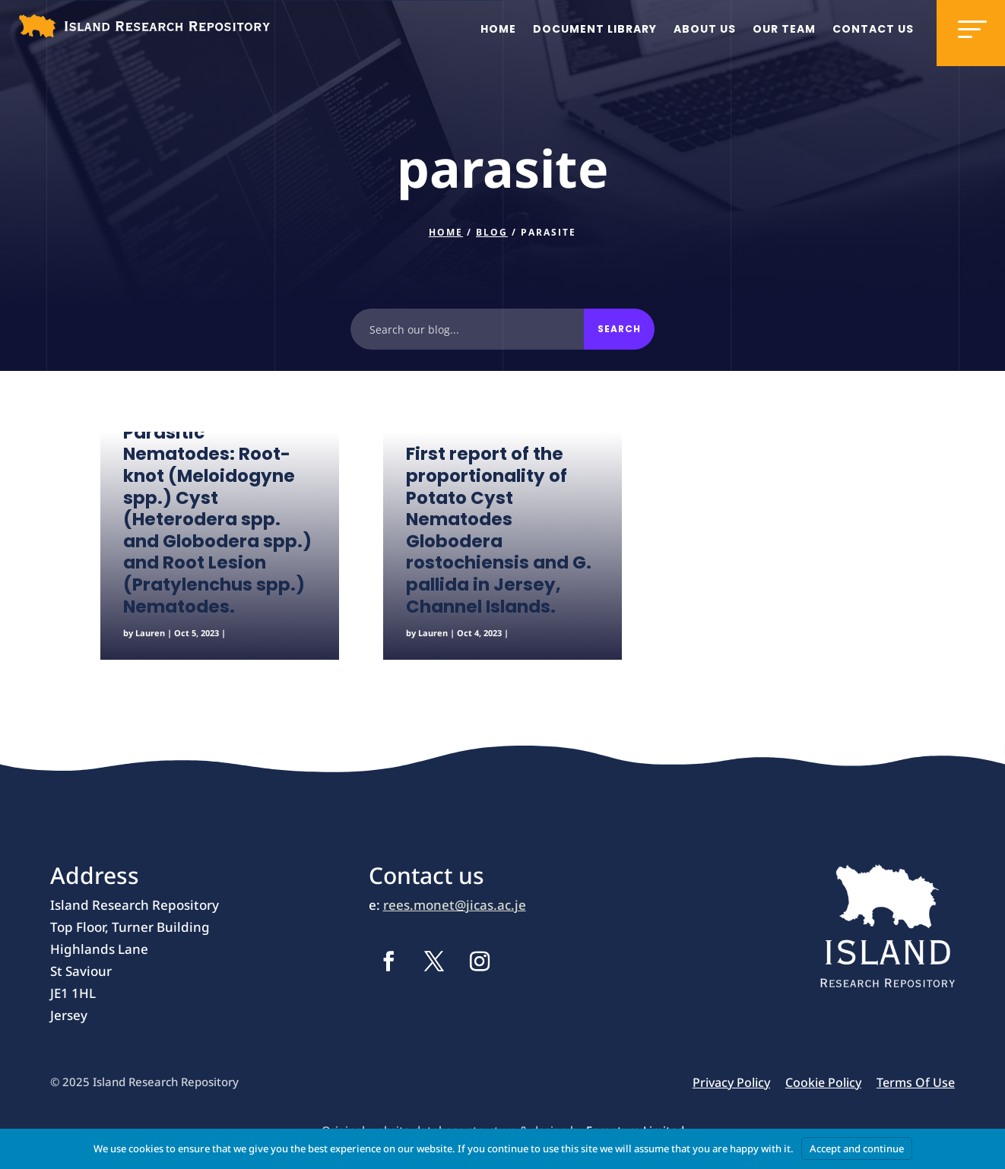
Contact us (873, 28)
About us (705, 28)
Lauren (150, 632)
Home (498, 28)
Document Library (595, 28)
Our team (784, 28)
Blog (492, 232)
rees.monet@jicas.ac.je (454, 905)
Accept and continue (857, 1148)
